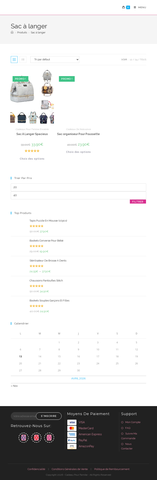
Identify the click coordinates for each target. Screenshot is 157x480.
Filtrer (137, 201)
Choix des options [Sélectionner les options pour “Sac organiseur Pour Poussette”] (78, 152)
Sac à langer (38, 32)
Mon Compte (132, 422)
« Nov (14, 385)
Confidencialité (36, 469)
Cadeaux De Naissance (78, 129)
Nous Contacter (127, 446)
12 (131, 59)
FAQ (127, 427)
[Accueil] (12, 32)
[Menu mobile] (138, 7)
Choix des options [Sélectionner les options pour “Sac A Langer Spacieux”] (32, 158)
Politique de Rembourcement (111, 469)
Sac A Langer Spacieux (32, 134)
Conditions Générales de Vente (70, 469)
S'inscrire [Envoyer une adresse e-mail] (49, 416)
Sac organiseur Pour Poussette (78, 134)
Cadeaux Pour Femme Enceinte (32, 129)
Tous (143, 59)
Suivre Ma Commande (129, 436)
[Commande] (54, 59)
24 (136, 59)
